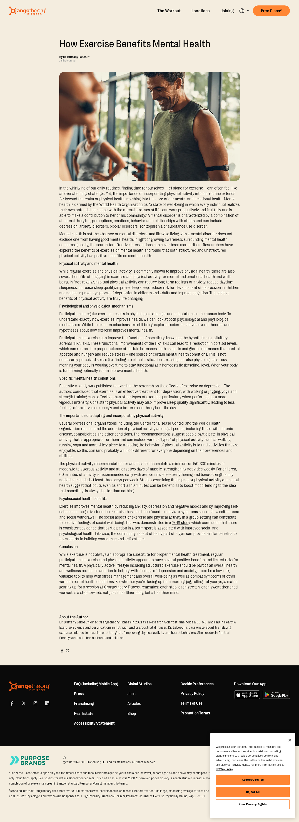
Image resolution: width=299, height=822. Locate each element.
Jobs (131, 694)
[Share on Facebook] (62, 650)
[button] (244, 11)
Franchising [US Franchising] (84, 703)
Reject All (253, 792)
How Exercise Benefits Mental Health (135, 43)
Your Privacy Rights (253, 804)
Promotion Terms (195, 713)
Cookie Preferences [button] (197, 684)
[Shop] (131, 713)
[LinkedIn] (47, 703)
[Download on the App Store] (247, 694)
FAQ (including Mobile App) (96, 684)
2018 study (181, 522)
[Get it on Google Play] (276, 694)
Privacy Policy (192, 693)
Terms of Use (191, 703)
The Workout (169, 10)
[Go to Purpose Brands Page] (29, 760)
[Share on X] (67, 650)
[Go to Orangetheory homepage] (27, 10)
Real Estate (83, 713)
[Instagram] (35, 703)
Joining (227, 10)
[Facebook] (12, 703)
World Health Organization (121, 204)
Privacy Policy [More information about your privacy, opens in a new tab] (224, 769)
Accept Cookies (253, 779)
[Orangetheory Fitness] (29, 686)
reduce (151, 282)
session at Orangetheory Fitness (113, 587)
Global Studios (139, 684)
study (83, 386)
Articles (134, 703)
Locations (201, 10)
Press (79, 694)
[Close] (290, 740)
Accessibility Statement (94, 723)
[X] (23, 703)
